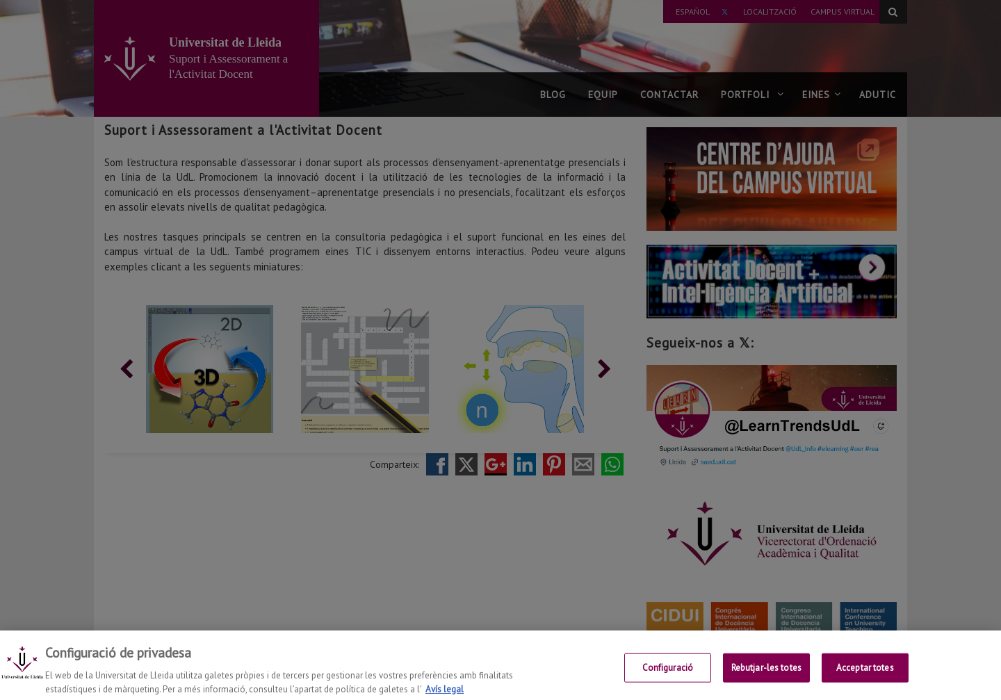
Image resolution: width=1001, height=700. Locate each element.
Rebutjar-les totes (766, 679)
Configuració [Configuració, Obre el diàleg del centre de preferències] (668, 679)
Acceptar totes (865, 679)
